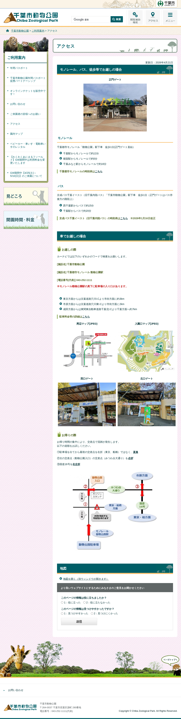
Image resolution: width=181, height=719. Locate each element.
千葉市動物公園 (20, 30)
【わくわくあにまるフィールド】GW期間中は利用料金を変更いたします (27, 159)
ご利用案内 (38, 30)
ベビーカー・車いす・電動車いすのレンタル (28, 145)
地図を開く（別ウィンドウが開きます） (86, 578)
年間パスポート (19, 68)
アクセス (15, 123)
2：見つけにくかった (106, 613)
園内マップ (16, 133)
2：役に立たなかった (98, 602)
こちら (124, 218)
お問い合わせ (17, 104)
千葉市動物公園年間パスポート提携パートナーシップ (28, 80)
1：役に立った (72, 602)
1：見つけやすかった (76, 613)
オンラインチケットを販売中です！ (28, 92)
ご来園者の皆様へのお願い (25, 114)
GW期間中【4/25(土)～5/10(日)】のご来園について (26, 174)
